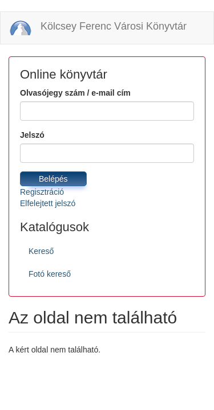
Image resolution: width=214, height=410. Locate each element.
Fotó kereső (50, 273)
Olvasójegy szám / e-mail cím (75, 92)
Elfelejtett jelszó (47, 203)
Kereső (41, 251)
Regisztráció (42, 191)
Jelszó (32, 135)
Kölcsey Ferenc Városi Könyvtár (114, 26)
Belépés (53, 178)
